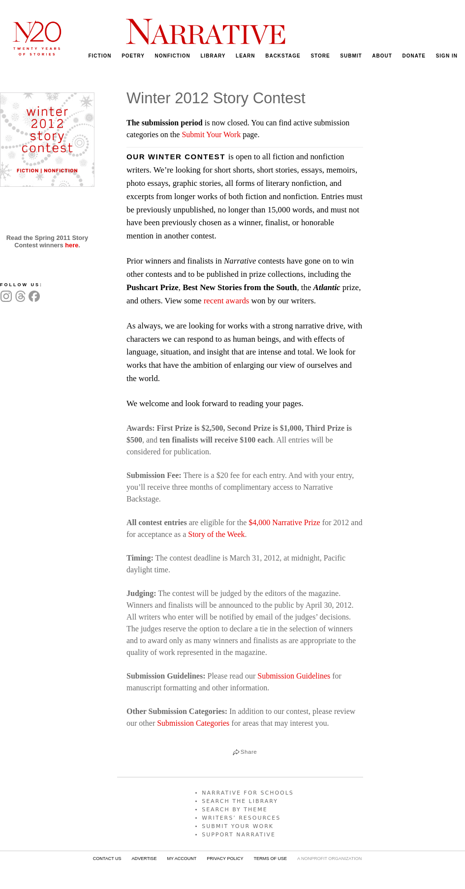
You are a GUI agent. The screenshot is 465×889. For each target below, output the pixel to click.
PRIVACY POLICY (225, 858)
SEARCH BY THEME (235, 809)
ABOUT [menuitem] (382, 56)
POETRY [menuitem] (133, 56)
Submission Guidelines (293, 676)
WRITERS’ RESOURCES (241, 818)
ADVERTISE (144, 858)
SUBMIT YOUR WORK (238, 826)
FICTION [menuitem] (99, 56)
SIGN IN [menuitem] (447, 56)
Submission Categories (193, 723)
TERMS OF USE (270, 858)
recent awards (226, 300)
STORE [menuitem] (320, 56)
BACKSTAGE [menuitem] (283, 56)
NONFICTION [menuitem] (172, 56)
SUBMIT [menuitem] (351, 56)
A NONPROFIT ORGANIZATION (329, 858)
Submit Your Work (211, 134)
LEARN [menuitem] (245, 56)
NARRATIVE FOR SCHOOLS (248, 793)
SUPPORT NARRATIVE (239, 834)
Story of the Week (216, 534)
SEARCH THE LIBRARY (240, 801)
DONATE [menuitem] (414, 56)
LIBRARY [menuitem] (212, 56)
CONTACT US (107, 858)
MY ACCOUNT (181, 858)
